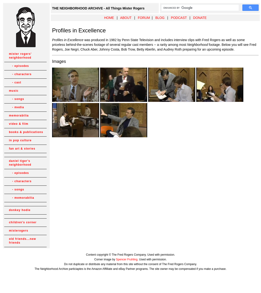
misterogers (18, 230)
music (14, 90)
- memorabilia (21, 197)
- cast (15, 82)
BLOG (159, 18)
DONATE (200, 18)
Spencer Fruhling (126, 259)
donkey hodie (20, 210)
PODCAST (179, 18)
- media (16, 107)
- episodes (19, 66)
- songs (16, 99)
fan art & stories (22, 148)
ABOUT (125, 18)
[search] (199, 8)
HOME (109, 18)
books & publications (26, 132)
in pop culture (20, 140)
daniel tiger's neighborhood (20, 162)
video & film (18, 123)
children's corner (23, 222)
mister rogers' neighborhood (20, 55)
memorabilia (19, 115)
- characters (20, 74)
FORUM (144, 18)
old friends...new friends (22, 240)
